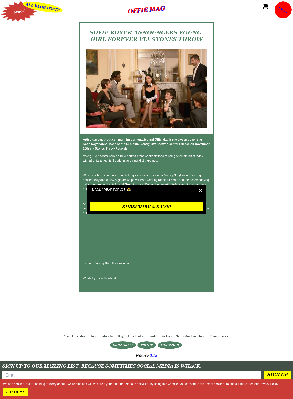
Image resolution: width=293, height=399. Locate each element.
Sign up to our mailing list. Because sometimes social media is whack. (102, 365)
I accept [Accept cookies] (15, 392)
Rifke (153, 355)
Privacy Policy (269, 384)
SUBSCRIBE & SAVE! (146, 206)
